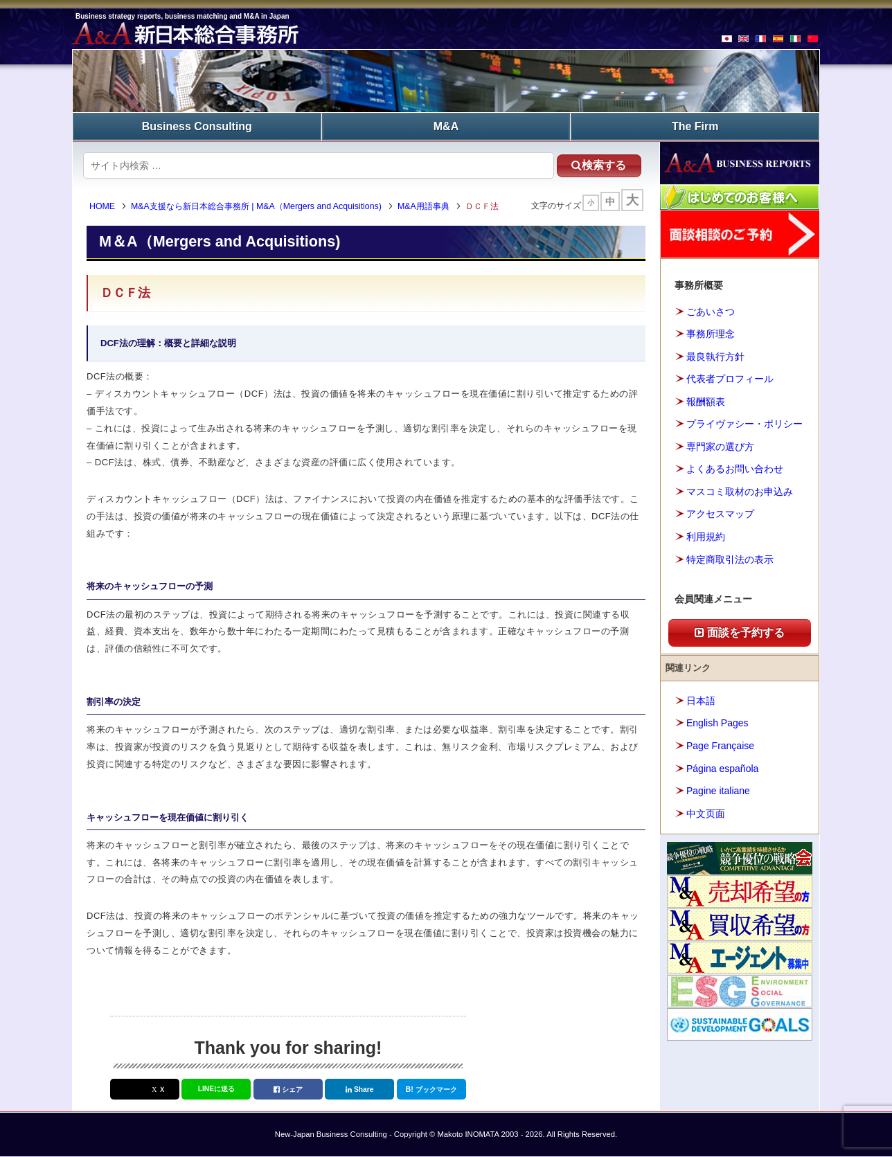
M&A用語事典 (424, 206)
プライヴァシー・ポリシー (744, 423)
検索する (598, 165)
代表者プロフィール (730, 378)
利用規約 (705, 536)
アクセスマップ (720, 513)
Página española (722, 767)
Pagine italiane (718, 790)
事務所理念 (710, 333)
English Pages (717, 722)
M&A (446, 126)
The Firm (695, 126)
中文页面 (705, 812)
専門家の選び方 (720, 446)
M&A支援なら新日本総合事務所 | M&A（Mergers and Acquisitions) (257, 206)
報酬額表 (705, 401)
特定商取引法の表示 (730, 558)
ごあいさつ (710, 311)
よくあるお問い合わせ (734, 468)
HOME (103, 206)
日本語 (700, 700)
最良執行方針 (715, 356)
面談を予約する (740, 632)
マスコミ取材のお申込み (739, 491)
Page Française (720, 745)
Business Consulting (197, 126)
